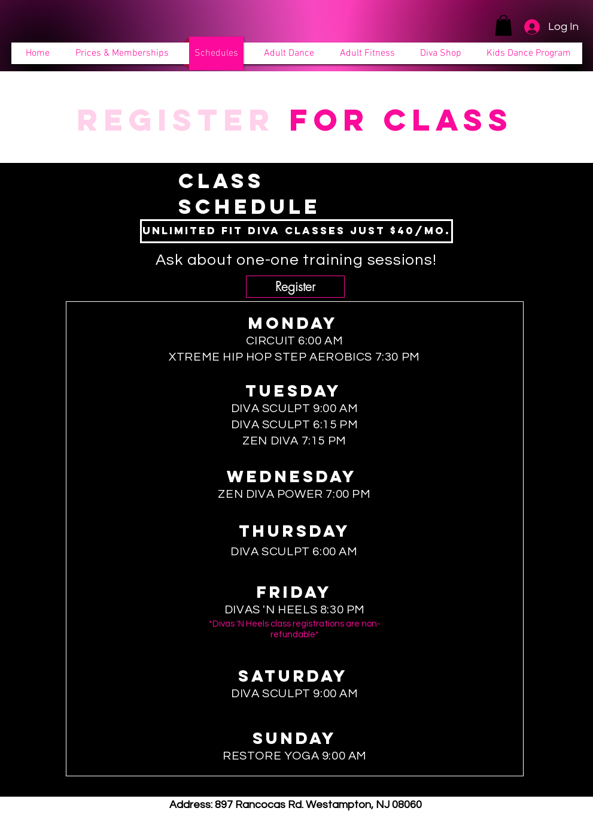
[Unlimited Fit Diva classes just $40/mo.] (296, 231)
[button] (503, 25)
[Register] (295, 287)
